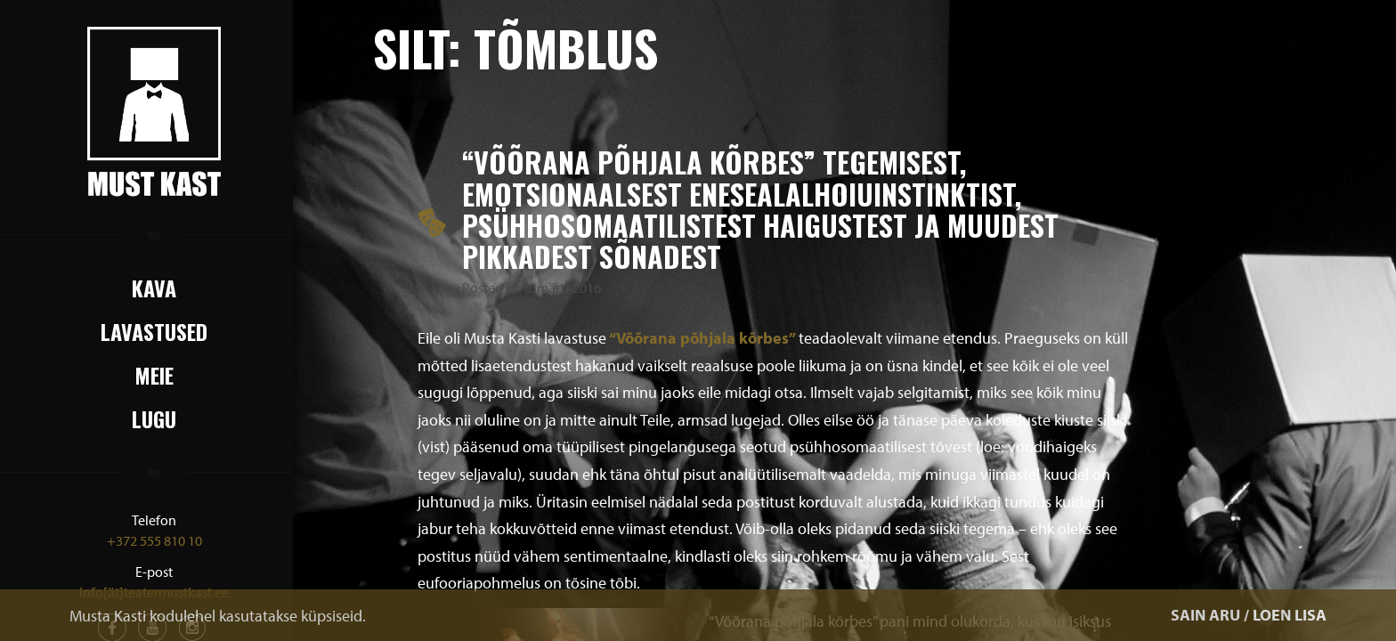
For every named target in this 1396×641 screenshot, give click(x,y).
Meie (154, 375)
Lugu (154, 418)
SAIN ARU (1205, 614)
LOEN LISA (1290, 614)
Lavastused (154, 331)
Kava (154, 288)
